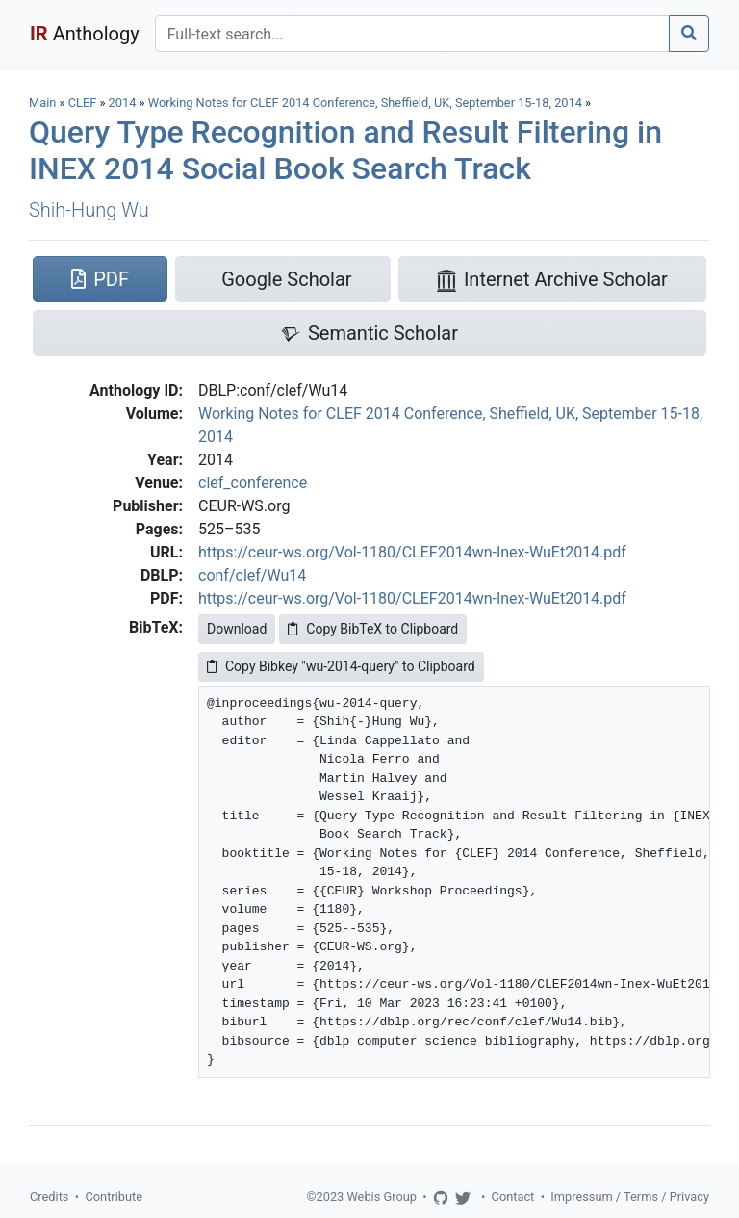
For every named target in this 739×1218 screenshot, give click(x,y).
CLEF (82, 102)
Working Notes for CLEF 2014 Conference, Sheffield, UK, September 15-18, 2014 (366, 102)
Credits (49, 1196)
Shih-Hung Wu (89, 209)
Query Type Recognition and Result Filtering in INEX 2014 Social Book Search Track (345, 150)
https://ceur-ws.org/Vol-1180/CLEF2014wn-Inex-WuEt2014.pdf (412, 552)
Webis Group (381, 1196)
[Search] (412, 33)
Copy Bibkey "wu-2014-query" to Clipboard (341, 666)
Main (42, 102)
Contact (513, 1196)
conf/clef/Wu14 (252, 575)
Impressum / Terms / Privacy (629, 1196)
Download (237, 628)
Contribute (113, 1196)
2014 (123, 102)
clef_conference (252, 483)
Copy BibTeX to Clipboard (373, 628)
